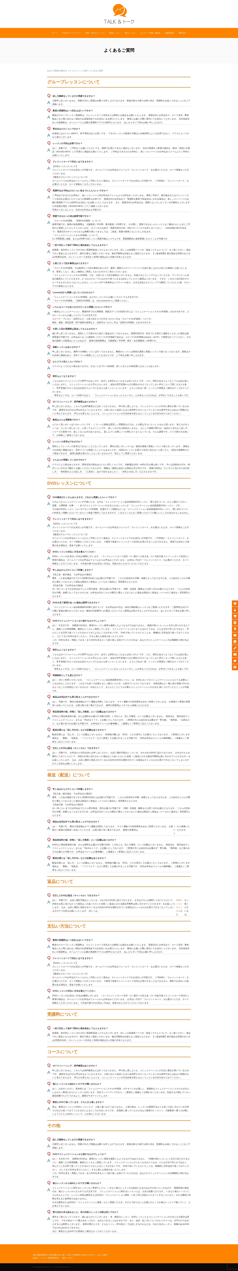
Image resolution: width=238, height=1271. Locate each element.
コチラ (174, 830)
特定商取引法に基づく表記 (60, 1255)
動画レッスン (114, 33)
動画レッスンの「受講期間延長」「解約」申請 (52, 1258)
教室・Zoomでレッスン (95, 33)
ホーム (55, 33)
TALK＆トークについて (71, 33)
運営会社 (182, 33)
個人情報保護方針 (40, 1255)
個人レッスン (130, 33)
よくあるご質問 (100, 1255)
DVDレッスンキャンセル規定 (179, 907)
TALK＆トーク (48, 1267)
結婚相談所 (169, 33)
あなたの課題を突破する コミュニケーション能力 (67, 71)
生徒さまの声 (87, 1255)
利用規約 (76, 1255)
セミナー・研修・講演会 (150, 33)
